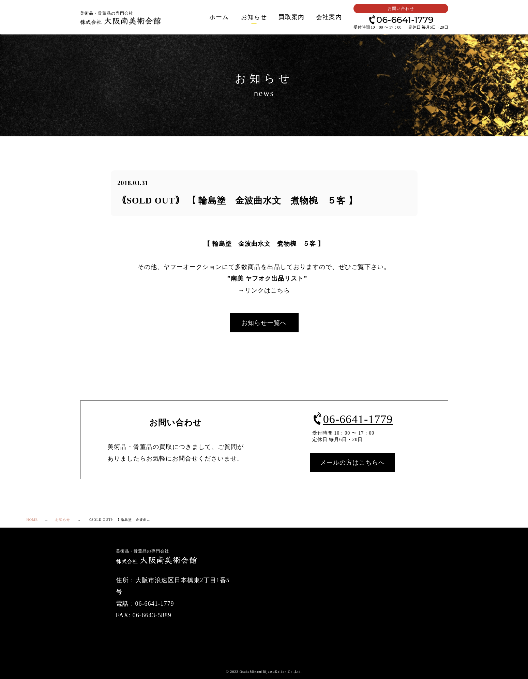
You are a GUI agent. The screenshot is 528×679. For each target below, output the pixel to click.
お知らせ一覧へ (264, 322)
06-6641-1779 (401, 19)
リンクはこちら (267, 290)
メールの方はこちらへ (352, 462)
